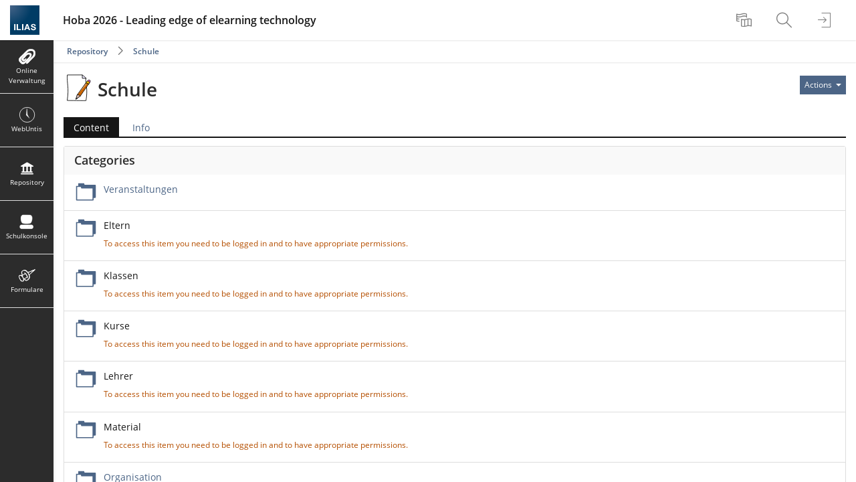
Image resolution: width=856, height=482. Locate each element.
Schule (146, 51)
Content (91, 127)
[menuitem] (746, 20)
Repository (87, 51)
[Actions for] (823, 85)
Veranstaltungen (141, 189)
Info (141, 127)
